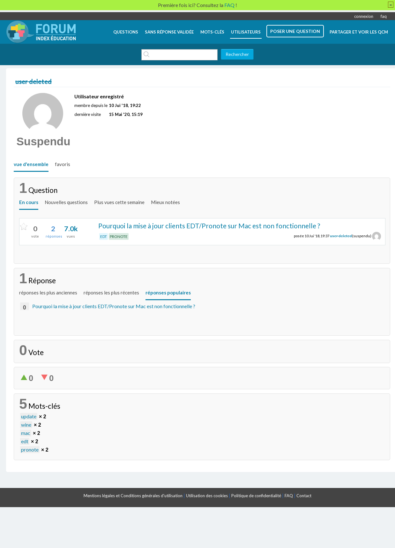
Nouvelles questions (66, 202)
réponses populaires (168, 292)
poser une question (295, 31)
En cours (28, 202)
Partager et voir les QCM (359, 31)
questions (125, 31)
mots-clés (212, 31)
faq (384, 16)
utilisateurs (246, 31)
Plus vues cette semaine (119, 202)
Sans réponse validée (169, 31)
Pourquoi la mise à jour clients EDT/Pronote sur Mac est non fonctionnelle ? (209, 226)
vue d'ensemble (31, 164)
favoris (62, 164)
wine (26, 425)
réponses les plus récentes (111, 292)
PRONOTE (119, 236)
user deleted (341, 236)
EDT (103, 236)
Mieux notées (165, 202)
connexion (363, 16)
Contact (303, 495)
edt (24, 441)
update (28, 416)
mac (25, 433)
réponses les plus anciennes (48, 292)
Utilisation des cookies (207, 495)
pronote (30, 449)
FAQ (289, 495)
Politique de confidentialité (256, 495)
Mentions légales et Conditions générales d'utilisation (133, 495)
